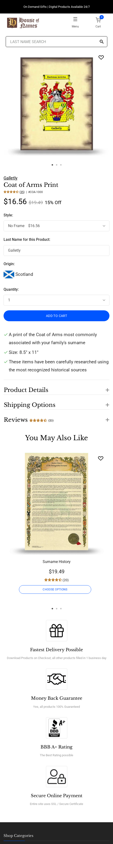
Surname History (57, 561)
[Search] (101, 42)
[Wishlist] (101, 458)
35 (22, 192)
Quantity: (11, 289)
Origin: (9, 264)
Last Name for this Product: (27, 239)
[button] (56, 387)
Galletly (11, 178)
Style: (9, 215)
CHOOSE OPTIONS (55, 589)
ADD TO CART (56, 316)
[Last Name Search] (56, 41)
